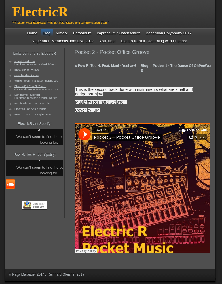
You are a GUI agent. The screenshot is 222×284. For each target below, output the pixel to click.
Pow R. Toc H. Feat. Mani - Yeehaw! (105, 66)
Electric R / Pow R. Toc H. (30, 86)
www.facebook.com (26, 75)
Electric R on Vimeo (26, 69)
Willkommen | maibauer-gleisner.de (36, 80)
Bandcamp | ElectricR (27, 94)
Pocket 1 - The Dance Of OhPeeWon (176, 68)
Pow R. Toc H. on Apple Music (33, 114)
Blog (144, 66)
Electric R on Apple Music (30, 108)
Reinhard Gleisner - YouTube (32, 103)
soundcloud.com (24, 61)
